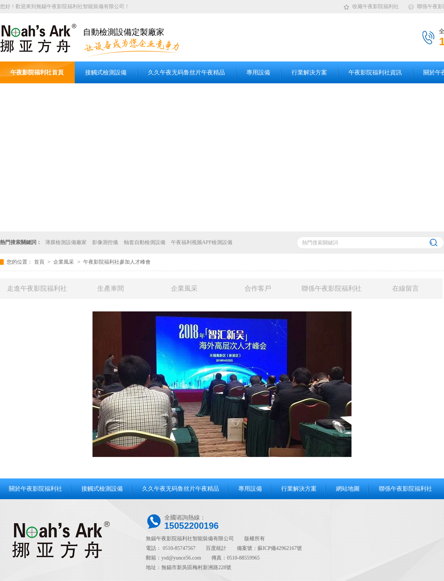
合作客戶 (258, 288)
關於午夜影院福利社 (35, 488)
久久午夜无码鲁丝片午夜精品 (180, 488)
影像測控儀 (105, 242)
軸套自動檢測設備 (144, 242)
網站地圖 (348, 488)
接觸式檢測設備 (102, 488)
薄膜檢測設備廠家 (66, 242)
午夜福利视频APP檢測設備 (201, 242)
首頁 (40, 262)
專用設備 (250, 488)
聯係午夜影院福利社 (331, 288)
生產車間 (110, 288)
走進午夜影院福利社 (37, 288)
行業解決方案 (299, 488)
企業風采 (64, 262)
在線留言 (405, 288)
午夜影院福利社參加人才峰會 (117, 262)
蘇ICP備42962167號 (280, 548)
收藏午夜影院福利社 (371, 5)
